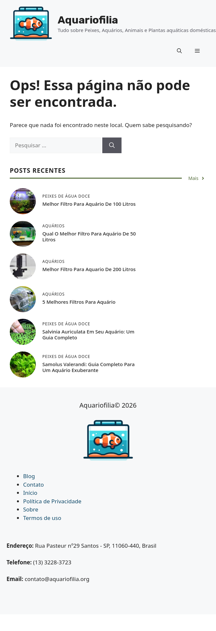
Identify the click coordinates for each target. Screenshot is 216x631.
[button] (179, 50)
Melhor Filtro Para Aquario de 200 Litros (89, 269)
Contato (33, 484)
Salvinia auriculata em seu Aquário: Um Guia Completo (88, 334)
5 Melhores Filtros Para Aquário (78, 302)
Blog (29, 476)
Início (30, 492)
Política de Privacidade (52, 501)
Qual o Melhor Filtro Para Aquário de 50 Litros (89, 236)
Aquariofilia (88, 20)
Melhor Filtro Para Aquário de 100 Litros (89, 204)
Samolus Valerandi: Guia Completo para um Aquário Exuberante (88, 367)
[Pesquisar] (112, 145)
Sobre (30, 509)
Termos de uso (42, 518)
